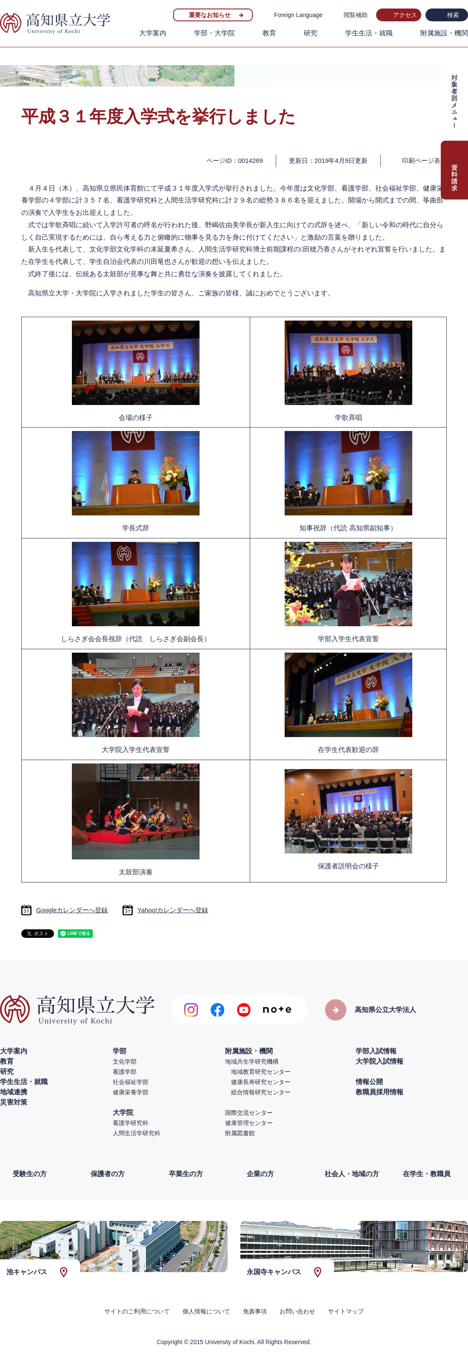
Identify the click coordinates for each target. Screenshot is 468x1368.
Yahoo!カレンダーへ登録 (172, 910)
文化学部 (125, 1061)
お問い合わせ (297, 1311)
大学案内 (152, 33)
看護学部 (125, 1071)
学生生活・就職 (369, 33)
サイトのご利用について (137, 1311)
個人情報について (206, 1311)
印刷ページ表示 (424, 160)
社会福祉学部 (130, 1082)
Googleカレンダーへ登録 (72, 910)
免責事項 (255, 1311)
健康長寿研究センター (261, 1082)
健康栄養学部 (130, 1092)
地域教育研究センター (261, 1071)
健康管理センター (249, 1122)
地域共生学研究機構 (252, 1061)
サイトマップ (346, 1311)
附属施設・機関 (444, 33)
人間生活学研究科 (136, 1133)
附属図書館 (240, 1133)
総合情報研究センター (261, 1092)
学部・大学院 (214, 33)
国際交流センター (249, 1112)
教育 (269, 33)
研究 (310, 33)
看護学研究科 (130, 1122)
